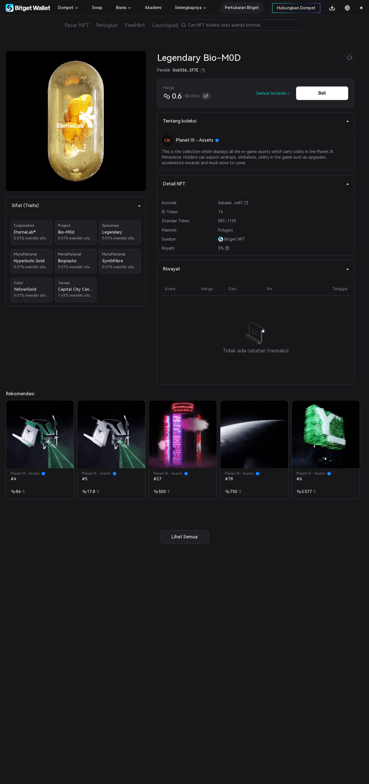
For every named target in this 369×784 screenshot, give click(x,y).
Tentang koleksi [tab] (256, 121)
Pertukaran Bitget (242, 7)
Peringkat (107, 25)
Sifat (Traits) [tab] (76, 205)
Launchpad (165, 25)
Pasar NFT (76, 25)
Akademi (153, 7)
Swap (97, 7)
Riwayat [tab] (256, 269)
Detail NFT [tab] (256, 183)
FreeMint (135, 25)
